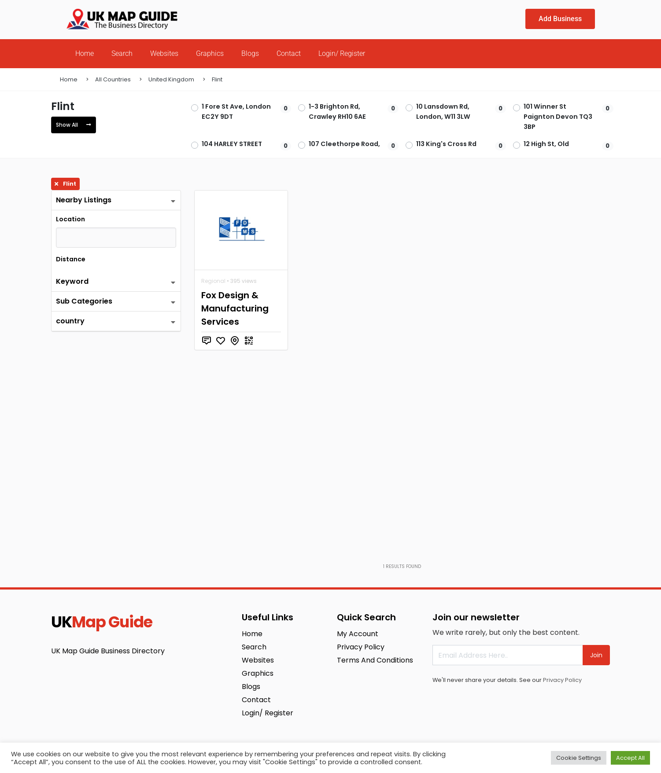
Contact (289, 53)
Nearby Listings (83, 200)
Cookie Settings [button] (578, 758)
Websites (164, 53)
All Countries (113, 79)
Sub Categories (84, 301)
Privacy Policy (562, 680)
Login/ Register (341, 53)
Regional (213, 281)
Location (70, 219)
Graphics (210, 53)
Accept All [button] (630, 758)
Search (122, 53)
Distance (70, 259)
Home (84, 53)
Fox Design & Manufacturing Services (235, 308)
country (70, 321)
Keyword (72, 281)
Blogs (250, 53)
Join (596, 655)
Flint (217, 79)
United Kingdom (171, 79)
